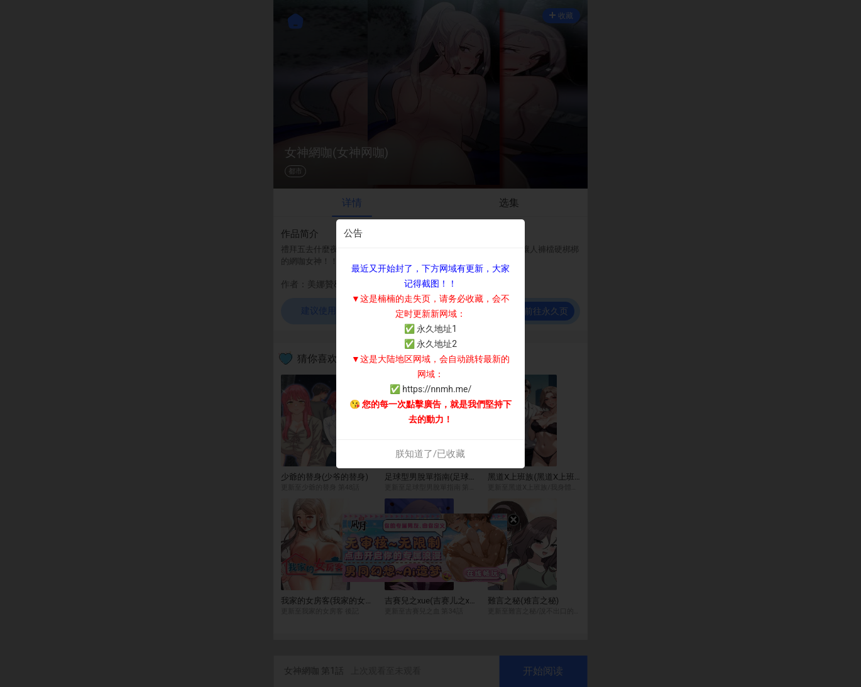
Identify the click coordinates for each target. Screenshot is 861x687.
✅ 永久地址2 (430, 344)
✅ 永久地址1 (430, 329)
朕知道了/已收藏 (430, 453)
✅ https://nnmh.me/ (430, 389)
